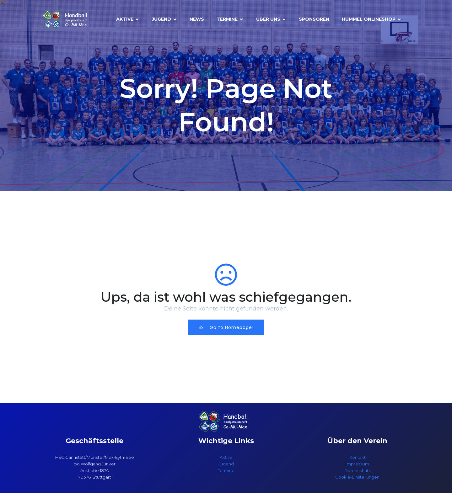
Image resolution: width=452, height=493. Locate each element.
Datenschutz (357, 470)
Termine (226, 470)
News (197, 19)
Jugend (226, 463)
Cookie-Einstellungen (357, 477)
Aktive (226, 457)
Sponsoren (314, 19)
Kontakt (357, 457)
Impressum (357, 463)
